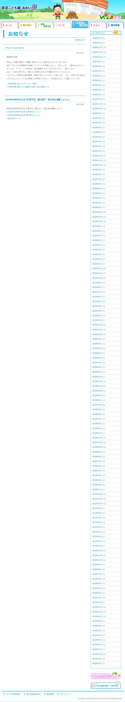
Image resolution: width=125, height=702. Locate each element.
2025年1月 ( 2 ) (98, 99)
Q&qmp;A (98, 24)
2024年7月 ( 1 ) (98, 123)
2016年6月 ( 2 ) (98, 579)
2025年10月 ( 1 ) (99, 57)
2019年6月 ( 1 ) (98, 409)
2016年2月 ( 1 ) (98, 597)
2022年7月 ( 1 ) (98, 236)
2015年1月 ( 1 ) (98, 649)
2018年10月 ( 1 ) (99, 447)
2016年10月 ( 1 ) (99, 560)
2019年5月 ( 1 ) (98, 414)
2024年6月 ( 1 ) (98, 127)
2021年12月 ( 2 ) (99, 268)
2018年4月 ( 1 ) (98, 475)
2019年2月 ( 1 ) (98, 428)
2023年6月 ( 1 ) (98, 184)
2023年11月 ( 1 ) (99, 160)
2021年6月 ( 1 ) (98, 297)
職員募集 (50, 694)
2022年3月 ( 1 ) (98, 254)
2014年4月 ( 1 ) (98, 659)
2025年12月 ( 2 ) (99, 47)
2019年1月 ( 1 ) (98, 433)
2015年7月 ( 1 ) (98, 631)
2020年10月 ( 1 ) (99, 334)
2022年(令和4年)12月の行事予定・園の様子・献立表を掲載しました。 (38, 99)
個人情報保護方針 (33, 694)
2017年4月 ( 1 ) (98, 532)
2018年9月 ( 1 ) (98, 452)
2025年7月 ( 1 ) (98, 71)
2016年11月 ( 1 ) (99, 555)
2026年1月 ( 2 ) (98, 43)
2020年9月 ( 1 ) (98, 339)
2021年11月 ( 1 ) (99, 273)
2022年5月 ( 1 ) (98, 245)
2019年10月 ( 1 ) (99, 391)
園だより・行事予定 (80, 24)
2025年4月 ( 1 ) (98, 85)
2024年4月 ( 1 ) (98, 137)
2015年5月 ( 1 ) (98, 640)
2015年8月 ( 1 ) (98, 626)
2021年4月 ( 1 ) (98, 306)
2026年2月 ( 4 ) (98, 38)
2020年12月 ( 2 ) (99, 325)
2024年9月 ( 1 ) (98, 113)
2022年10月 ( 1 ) (99, 221)
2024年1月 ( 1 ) (98, 151)
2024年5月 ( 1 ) (98, 132)
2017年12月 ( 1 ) (99, 494)
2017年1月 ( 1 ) (98, 546)
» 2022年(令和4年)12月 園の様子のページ (23, 115)
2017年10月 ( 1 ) (99, 504)
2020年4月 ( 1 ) (98, 362)
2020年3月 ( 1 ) (98, 367)
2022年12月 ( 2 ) (99, 212)
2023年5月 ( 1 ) (98, 188)
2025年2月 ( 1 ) (98, 94)
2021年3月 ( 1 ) (98, 311)
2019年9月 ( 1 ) (98, 395)
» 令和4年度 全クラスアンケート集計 (22, 84)
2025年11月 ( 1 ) (99, 52)
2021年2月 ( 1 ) (98, 315)
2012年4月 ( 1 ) (98, 663)
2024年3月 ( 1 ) (98, 141)
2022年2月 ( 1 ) (98, 259)
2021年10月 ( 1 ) (99, 278)
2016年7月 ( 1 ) (98, 574)
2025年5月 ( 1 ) (98, 80)
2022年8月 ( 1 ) (98, 231)
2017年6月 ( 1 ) (98, 522)
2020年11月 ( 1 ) (99, 330)
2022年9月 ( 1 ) (98, 226)
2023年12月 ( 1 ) (99, 156)
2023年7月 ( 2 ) (98, 179)
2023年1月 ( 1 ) (98, 207)
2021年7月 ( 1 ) (98, 292)
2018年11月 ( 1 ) (99, 442)
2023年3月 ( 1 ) (98, 198)
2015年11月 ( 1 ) (99, 612)
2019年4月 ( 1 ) (98, 419)
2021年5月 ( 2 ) (98, 301)
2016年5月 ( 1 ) (98, 583)
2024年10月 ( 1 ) (99, 109)
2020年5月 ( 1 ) (98, 358)
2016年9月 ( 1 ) (98, 565)
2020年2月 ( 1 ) (98, 372)
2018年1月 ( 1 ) (98, 489)
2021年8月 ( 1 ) (98, 287)
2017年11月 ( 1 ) (99, 499)
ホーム (9, 24)
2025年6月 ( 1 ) (98, 76)
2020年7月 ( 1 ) (98, 348)
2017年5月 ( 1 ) (98, 527)
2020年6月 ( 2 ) (98, 353)
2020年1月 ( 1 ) (98, 377)
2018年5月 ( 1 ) (98, 471)
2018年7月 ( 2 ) (98, 461)
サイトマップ (65, 694)
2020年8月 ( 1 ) (98, 344)
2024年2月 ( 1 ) (98, 146)
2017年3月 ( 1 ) (98, 536)
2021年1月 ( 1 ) (98, 320)
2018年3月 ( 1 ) (98, 480)
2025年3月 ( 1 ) (98, 90)
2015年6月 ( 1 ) (98, 635)
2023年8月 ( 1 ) (98, 174)
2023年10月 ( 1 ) (99, 165)
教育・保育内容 (45, 24)
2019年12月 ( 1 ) (99, 381)
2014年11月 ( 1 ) (99, 654)
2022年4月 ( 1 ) (98, 250)
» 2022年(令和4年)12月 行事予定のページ (23, 112)
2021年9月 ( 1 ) (98, 283)
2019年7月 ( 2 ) (98, 405)
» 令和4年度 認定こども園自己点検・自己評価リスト (28, 87)
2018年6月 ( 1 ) (98, 466)
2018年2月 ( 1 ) (98, 485)
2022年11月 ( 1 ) (99, 217)
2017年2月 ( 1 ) (98, 541)
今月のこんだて (106, 676)
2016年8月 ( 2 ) (98, 569)
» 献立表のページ (14, 118)
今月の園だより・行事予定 (106, 685)
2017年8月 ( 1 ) (98, 513)
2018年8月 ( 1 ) (98, 457)
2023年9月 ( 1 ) (98, 170)
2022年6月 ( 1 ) (98, 240)
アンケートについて (14, 48)
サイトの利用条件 (13, 694)
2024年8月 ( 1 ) (98, 118)
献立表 (63, 24)
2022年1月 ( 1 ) (98, 264)
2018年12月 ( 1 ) (99, 438)
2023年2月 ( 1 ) (98, 203)
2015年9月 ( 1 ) (98, 621)
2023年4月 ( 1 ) (98, 193)
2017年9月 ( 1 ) (98, 508)
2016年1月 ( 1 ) (98, 602)
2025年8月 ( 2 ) (98, 66)
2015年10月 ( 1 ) (99, 616)
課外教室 (115, 24)
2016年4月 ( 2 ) (98, 588)
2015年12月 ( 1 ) (99, 607)
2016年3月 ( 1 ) (98, 593)
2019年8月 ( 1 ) (98, 400)
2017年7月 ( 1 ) (98, 518)
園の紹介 (27, 24)
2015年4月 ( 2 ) (98, 645)
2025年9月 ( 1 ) (98, 62)
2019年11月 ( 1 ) (99, 386)
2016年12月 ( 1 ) (99, 550)
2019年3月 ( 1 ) (98, 424)
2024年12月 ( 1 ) (99, 104)
